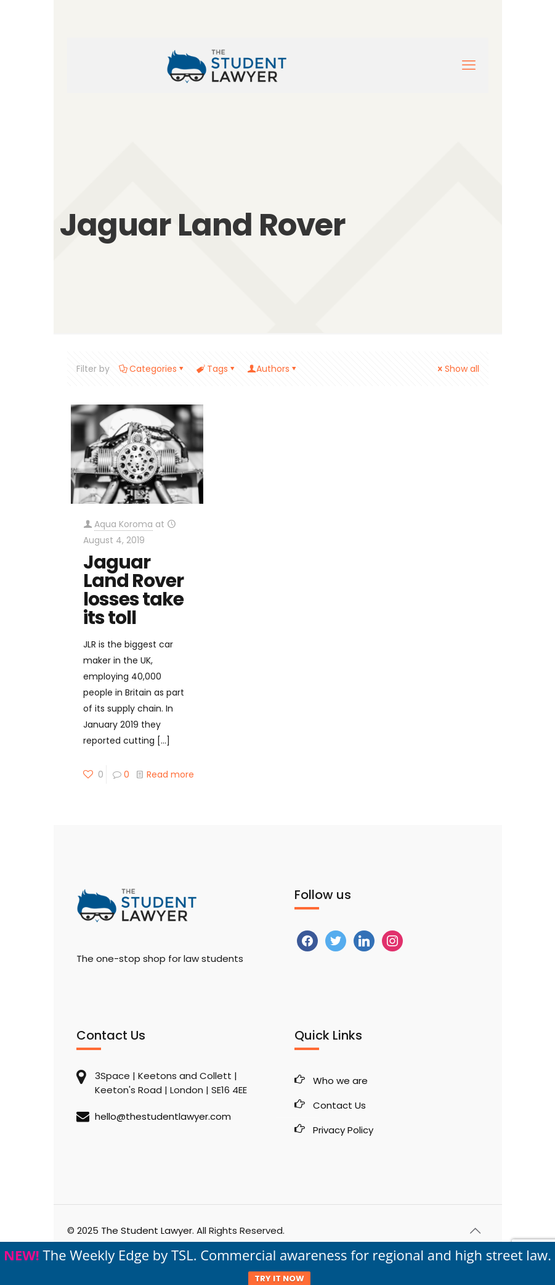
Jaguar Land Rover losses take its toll (133, 590)
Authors (273, 369)
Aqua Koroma (123, 524)
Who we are (340, 1080)
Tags (216, 369)
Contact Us (339, 1105)
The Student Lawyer (146, 1230)
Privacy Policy (343, 1129)
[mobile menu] (468, 65)
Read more (170, 774)
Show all (457, 369)
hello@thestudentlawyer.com (163, 1116)
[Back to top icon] (475, 1231)
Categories (152, 369)
